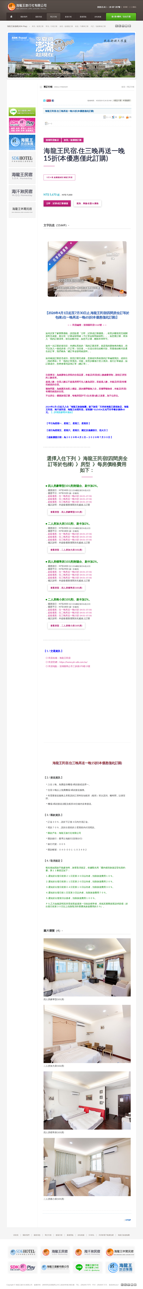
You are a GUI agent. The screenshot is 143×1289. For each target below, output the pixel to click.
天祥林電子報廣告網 (106, 1235)
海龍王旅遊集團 (124, 1235)
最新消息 (37, 1235)
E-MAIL (91, 1235)
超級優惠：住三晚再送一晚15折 (70, 501)
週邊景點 (70, 1235)
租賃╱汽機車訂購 (81, 26)
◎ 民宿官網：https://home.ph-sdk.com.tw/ (67, 662)
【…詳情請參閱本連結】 (62, 412)
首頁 (123, 87)
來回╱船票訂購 (37, 26)
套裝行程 (59, 1235)
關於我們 (26, 1235)
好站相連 (81, 1235)
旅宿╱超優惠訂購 (66, 26)
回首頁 (15, 1235)
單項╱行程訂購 (51, 26)
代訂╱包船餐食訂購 (98, 26)
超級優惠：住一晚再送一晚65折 (70, 496)
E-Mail (133, 7)
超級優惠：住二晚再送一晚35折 (70, 498)
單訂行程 (130, 87)
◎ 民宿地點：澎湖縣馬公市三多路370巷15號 (68, 666)
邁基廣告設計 (114, 1285)
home (125, 7)
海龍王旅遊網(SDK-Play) (17, 26)
